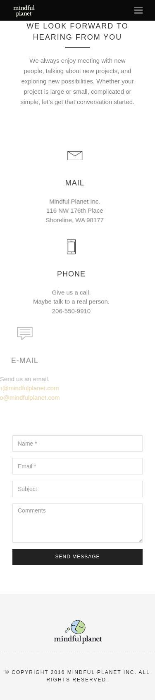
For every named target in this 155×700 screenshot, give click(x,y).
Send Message (77, 557)
